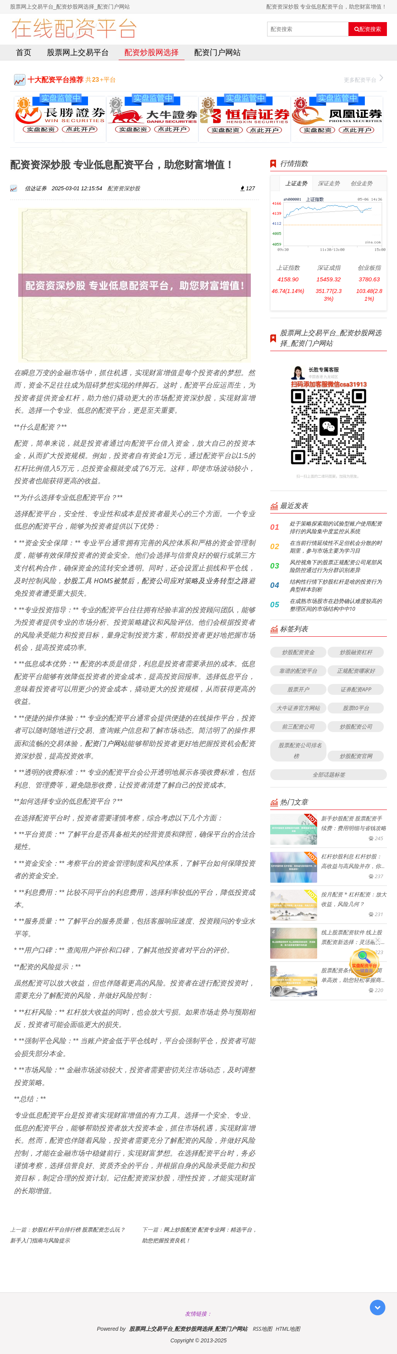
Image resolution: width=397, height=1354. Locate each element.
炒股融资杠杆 (356, 652)
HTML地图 (288, 1328)
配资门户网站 (217, 52)
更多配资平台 (363, 78)
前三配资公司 (298, 726)
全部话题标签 (328, 774)
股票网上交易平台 (78, 52)
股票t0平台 (356, 707)
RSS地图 (262, 1328)
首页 (23, 52)
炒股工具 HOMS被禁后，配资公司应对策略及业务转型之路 (156, 580)
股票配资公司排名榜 (300, 750)
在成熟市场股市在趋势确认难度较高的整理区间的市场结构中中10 (336, 604)
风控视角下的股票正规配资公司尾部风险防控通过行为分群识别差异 (336, 566)
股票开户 (298, 689)
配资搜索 (367, 29)
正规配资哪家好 (356, 670)
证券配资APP (355, 689)
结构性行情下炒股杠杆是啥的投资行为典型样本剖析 (336, 585)
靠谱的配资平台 (298, 670)
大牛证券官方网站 (298, 707)
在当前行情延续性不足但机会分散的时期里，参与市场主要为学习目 (336, 546)
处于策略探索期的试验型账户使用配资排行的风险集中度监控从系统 (336, 527)
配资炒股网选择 (151, 52)
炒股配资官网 (356, 756)
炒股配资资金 (298, 652)
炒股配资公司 (356, 726)
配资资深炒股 (123, 188)
